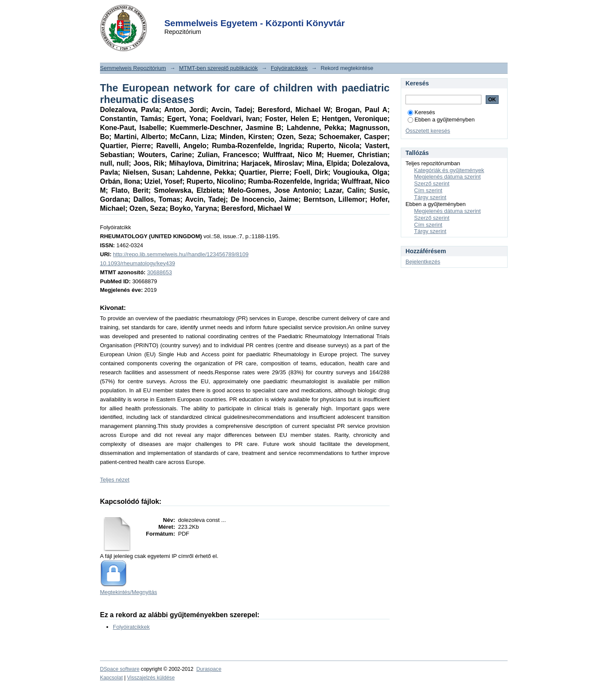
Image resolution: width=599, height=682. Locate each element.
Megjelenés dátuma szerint (447, 176)
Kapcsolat (111, 678)
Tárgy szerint (430, 197)
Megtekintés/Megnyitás (128, 592)
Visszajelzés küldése (151, 678)
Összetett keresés (427, 130)
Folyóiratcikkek (289, 68)
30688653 (159, 272)
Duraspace (208, 669)
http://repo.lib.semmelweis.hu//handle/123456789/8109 (180, 254)
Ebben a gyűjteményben (441, 119)
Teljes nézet (115, 479)
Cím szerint (428, 190)
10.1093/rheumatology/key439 (137, 263)
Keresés (421, 112)
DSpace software (119, 669)
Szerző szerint (431, 183)
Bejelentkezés (422, 261)
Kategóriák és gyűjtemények (449, 170)
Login (284, 12)
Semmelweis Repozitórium (133, 68)
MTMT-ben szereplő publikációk (218, 68)
